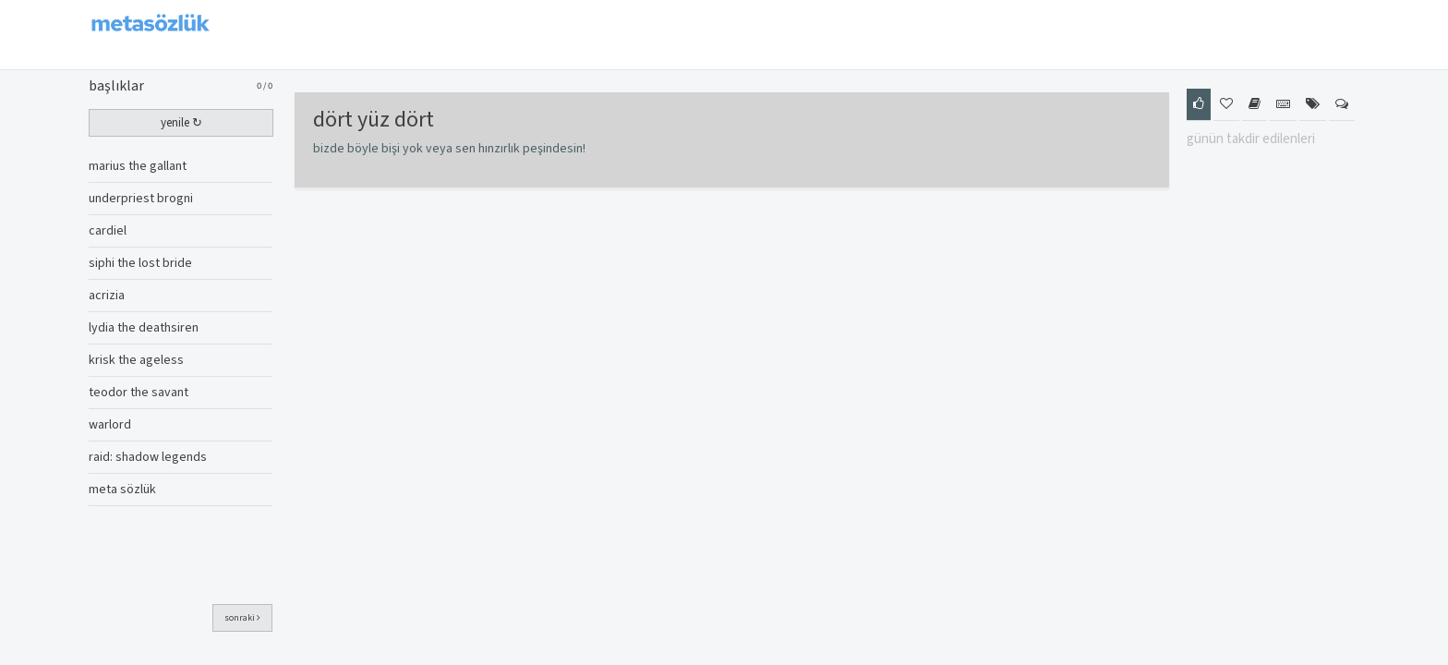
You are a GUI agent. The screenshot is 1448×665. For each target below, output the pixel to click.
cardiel (108, 231)
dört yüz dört (373, 119)
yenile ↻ (181, 123)
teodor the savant (138, 392)
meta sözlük (122, 489)
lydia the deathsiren (144, 328)
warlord (110, 425)
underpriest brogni (141, 198)
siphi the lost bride (140, 263)
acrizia (107, 295)
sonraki (242, 617)
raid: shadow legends (148, 457)
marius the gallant (138, 166)
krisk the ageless (136, 360)
